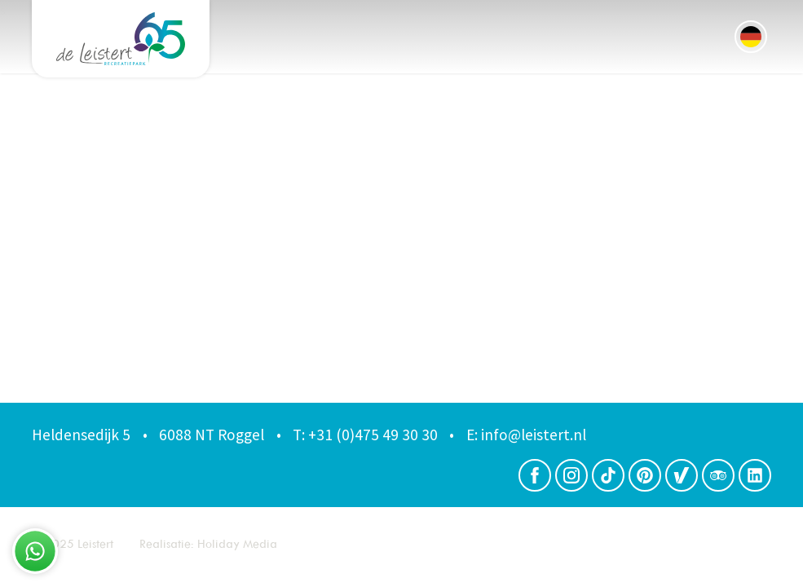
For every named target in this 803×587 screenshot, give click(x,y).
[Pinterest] (645, 475)
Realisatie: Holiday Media (208, 543)
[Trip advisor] (718, 475)
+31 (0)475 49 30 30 (365, 434)
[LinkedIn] (755, 475)
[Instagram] (571, 475)
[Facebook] (534, 475)
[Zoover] (681, 475)
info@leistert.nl (526, 434)
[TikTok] (608, 475)
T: (299, 434)
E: (472, 434)
